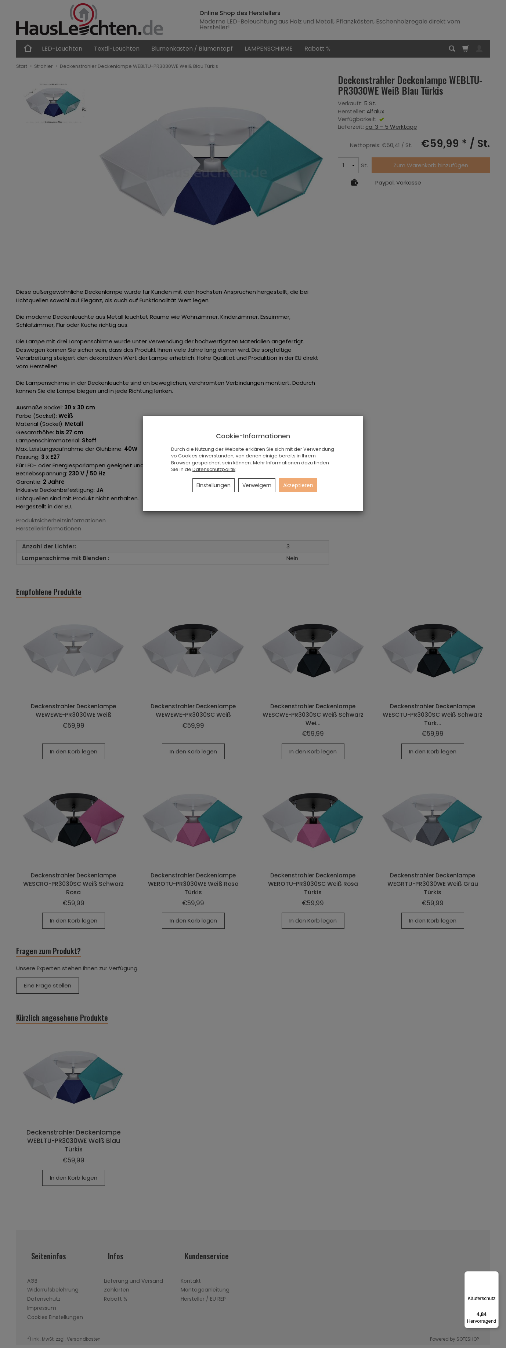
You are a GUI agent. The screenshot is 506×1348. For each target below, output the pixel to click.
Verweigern (256, 485)
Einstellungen (213, 485)
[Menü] (494, 1275)
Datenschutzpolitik (213, 469)
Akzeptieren (298, 485)
